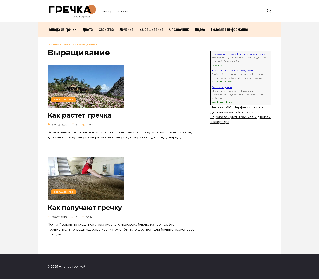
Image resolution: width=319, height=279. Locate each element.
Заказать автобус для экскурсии (232, 70)
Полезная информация (229, 29)
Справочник (179, 29)
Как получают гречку (85, 208)
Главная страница (61, 44)
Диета (87, 29)
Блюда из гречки (62, 29)
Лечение (126, 29)
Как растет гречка (79, 115)
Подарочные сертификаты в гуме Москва (238, 53)
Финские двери (222, 87)
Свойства (106, 29)
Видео (200, 29)
